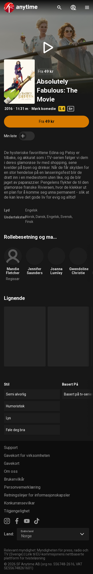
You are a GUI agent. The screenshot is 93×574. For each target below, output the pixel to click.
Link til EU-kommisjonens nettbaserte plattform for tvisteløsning (44, 556)
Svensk (66, 217)
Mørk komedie (43, 109)
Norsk (29, 217)
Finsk (29, 222)
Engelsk (31, 210)
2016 (8, 109)
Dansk (40, 217)
